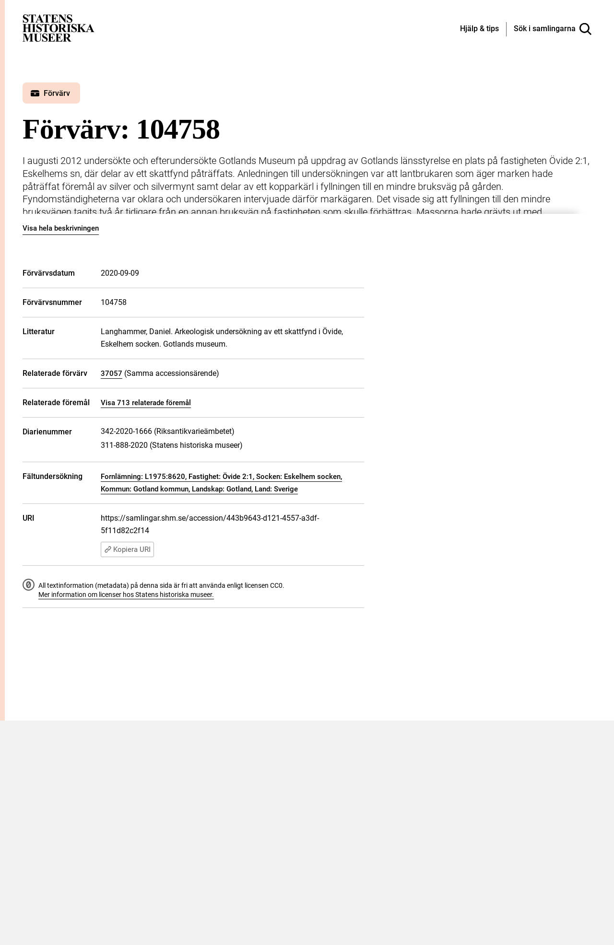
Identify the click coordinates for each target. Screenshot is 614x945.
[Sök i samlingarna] (552, 29)
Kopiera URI (127, 549)
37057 (111, 373)
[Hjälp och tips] (479, 29)
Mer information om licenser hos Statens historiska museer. (126, 594)
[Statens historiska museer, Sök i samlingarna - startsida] (58, 27)
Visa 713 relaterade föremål (146, 402)
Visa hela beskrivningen (61, 228)
